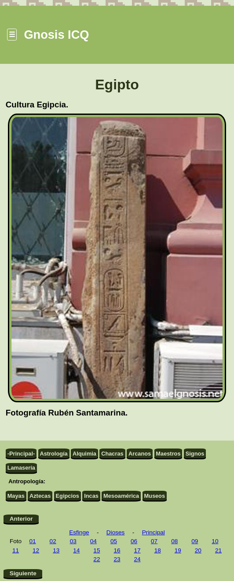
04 (93, 541)
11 (15, 550)
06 (134, 541)
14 (76, 550)
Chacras (112, 453)
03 (73, 541)
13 (56, 550)
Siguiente (23, 573)
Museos (154, 496)
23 (116, 559)
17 (137, 550)
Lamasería (21, 467)
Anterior (21, 518)
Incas (91, 496)
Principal (153, 532)
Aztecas (40, 496)
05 (113, 541)
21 (218, 550)
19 (178, 550)
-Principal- (21, 453)
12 (36, 550)
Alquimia (84, 453)
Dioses (115, 532)
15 (96, 550)
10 (215, 541)
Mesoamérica (121, 496)
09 (194, 541)
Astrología (53, 453)
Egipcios (67, 496)
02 (53, 541)
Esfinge (79, 532)
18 (157, 550)
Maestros (168, 453)
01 (32, 541)
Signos (195, 453)
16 (116, 550)
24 (137, 559)
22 (96, 559)
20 (198, 550)
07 (154, 541)
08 (174, 541)
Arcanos (139, 453)
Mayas (16, 496)
